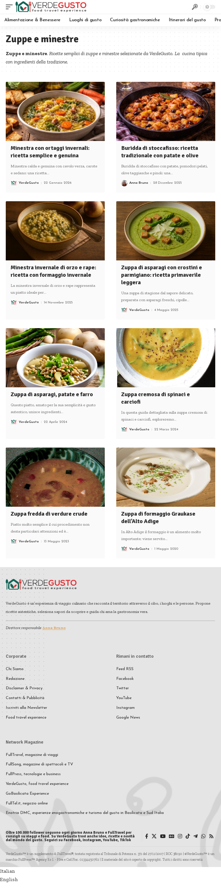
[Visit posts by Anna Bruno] (124, 183)
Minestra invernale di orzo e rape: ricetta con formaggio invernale (53, 271)
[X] (154, 836)
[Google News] (171, 836)
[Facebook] (147, 836)
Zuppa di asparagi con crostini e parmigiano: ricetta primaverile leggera (161, 275)
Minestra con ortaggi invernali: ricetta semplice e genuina (50, 151)
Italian (7, 871)
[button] (11, 7)
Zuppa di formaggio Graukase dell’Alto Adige (158, 517)
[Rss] (211, 836)
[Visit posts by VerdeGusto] (14, 183)
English (9, 879)
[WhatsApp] (203, 836)
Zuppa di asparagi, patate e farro (52, 394)
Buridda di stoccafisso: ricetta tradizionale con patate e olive (160, 151)
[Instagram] (180, 836)
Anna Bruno (138, 183)
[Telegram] (195, 836)
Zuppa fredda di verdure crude (49, 513)
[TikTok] (187, 836)
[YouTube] (163, 836)
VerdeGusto (29, 183)
